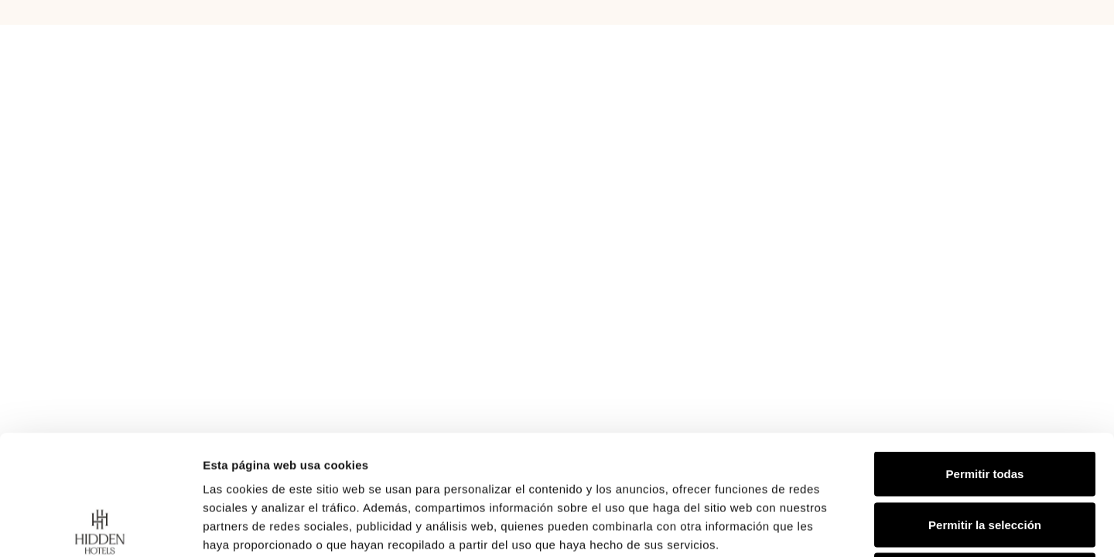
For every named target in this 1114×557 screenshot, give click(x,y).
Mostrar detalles (837, 526)
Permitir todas (985, 354)
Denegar (985, 455)
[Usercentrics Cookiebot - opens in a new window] (100, 526)
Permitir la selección (984, 405)
